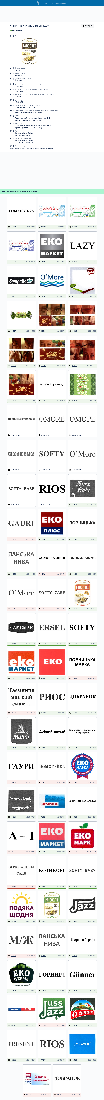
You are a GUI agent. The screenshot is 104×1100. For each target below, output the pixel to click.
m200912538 (75, 435)
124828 (12, 643)
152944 (42, 1025)
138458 (73, 713)
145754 (42, 643)
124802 (73, 505)
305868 (42, 331)
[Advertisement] (52, 14)
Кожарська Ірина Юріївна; (24, 133)
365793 (73, 227)
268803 (12, 991)
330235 (12, 296)
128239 (73, 609)
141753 (12, 539)
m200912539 (44, 435)
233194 (12, 921)
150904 (73, 991)
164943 (73, 782)
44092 (11, 852)
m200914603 (14, 435)
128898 (73, 1060)
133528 (73, 817)
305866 (73, 331)
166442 (73, 886)
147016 (12, 609)
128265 (42, 817)
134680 (73, 574)
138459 (12, 782)
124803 (12, 748)
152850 (12, 713)
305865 (42, 400)
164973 (27, 1095)
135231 (73, 643)
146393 (12, 574)
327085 (42, 296)
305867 (12, 400)
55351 (11, 1025)
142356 (42, 991)
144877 (12, 886)
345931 (73, 262)
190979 (73, 956)
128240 (42, 921)
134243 (73, 539)
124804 (73, 1025)
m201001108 (75, 470)
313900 (73, 296)
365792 (42, 227)
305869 (12, 366)
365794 (12, 227)
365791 (12, 262)
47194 (11, 678)
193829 (42, 539)
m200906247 (14, 470)
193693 (42, 748)
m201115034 (14, 505)
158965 (58, 1095)
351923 (42, 262)
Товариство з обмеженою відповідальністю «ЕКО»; (33, 118)
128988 (42, 713)
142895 (12, 1060)
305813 (73, 400)
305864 (42, 366)
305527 (12, 331)
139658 (73, 678)
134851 (42, 886)
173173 (42, 609)
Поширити (88, 26)
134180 (12, 956)
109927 (42, 852)
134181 (42, 782)
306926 (73, 366)
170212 (73, 748)
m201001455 (44, 505)
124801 (12, 817)
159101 (73, 852)
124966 (42, 956)
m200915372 (44, 470)
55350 (42, 678)
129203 (42, 574)
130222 (73, 921)
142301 (42, 1060)
